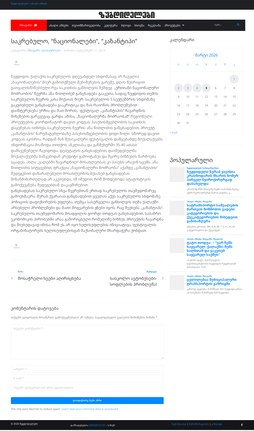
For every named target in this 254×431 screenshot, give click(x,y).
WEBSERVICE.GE (97, 425)
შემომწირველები (199, 424)
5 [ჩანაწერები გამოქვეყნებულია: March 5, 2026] (206, 88)
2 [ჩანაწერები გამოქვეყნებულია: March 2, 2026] (178, 88)
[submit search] (238, 25)
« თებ (173, 132)
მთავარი (34, 50)
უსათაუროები (51, 50)
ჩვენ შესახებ (179, 424)
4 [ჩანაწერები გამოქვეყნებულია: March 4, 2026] (197, 88)
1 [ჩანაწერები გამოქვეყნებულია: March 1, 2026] (234, 79)
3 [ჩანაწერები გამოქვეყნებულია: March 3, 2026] (188, 88)
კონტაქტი (216, 424)
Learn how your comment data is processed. (90, 410)
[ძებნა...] (224, 25)
